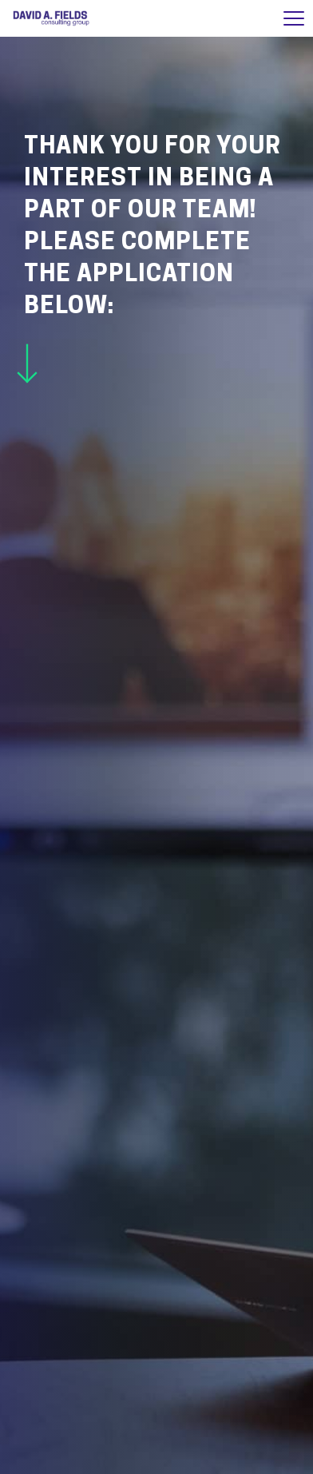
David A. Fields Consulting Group (51, 18)
